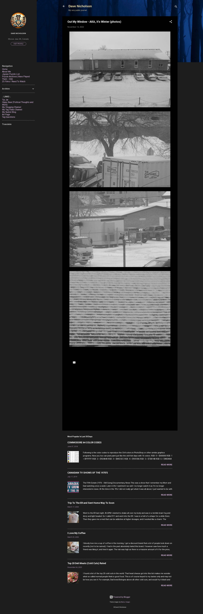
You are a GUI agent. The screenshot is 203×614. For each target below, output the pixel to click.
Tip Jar (5, 100)
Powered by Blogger (120, 597)
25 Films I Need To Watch (13, 81)
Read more (166, 465)
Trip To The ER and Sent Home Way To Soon (90, 502)
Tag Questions (8, 117)
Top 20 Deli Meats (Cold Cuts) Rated (86, 563)
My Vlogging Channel (11, 107)
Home (5, 69)
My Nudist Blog (9, 112)
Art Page (6, 114)
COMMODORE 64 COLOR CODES (84, 442)
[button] (170, 22)
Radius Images (125, 602)
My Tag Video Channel (12, 109)
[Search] (175, 7)
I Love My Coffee (76, 533)
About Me (6, 71)
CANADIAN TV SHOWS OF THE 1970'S (87, 472)
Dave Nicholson (80, 6)
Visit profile (18, 44)
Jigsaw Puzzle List (11, 74)
